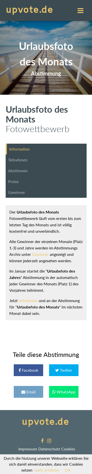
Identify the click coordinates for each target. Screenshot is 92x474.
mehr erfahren (46, 470)
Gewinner (16, 192)
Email (28, 391)
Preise (13, 181)
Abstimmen (18, 170)
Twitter (63, 370)
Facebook (28, 370)
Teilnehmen (17, 159)
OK (68, 470)
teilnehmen (28, 300)
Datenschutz (49, 448)
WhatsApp (63, 391)
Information (19, 149)
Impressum (27, 448)
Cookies (68, 448)
